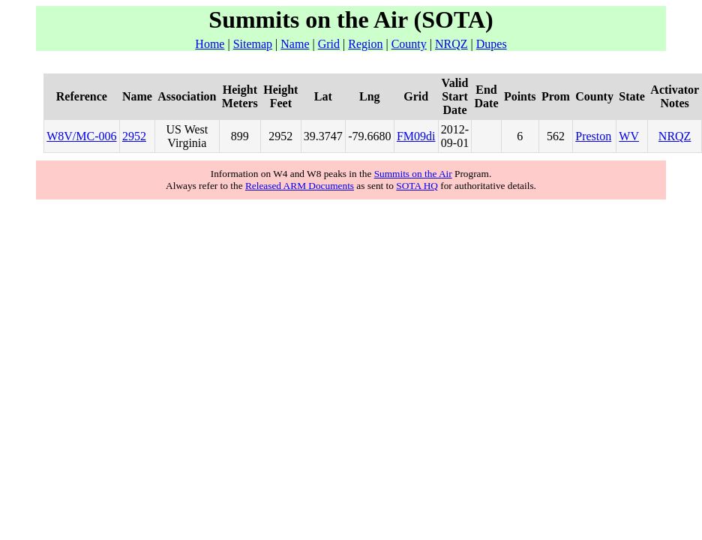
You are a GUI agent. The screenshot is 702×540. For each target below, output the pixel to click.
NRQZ (451, 44)
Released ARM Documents (299, 185)
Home (209, 44)
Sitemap (252, 44)
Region (365, 44)
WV (629, 136)
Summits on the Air (413, 173)
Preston (593, 136)
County (409, 44)
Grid (329, 44)
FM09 (411, 136)
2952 (134, 136)
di (430, 136)
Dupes (491, 44)
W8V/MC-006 (81, 136)
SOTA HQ (417, 185)
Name (294, 44)
